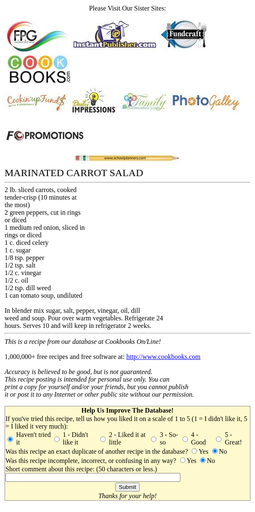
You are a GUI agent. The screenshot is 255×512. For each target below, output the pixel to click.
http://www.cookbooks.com (163, 356)
